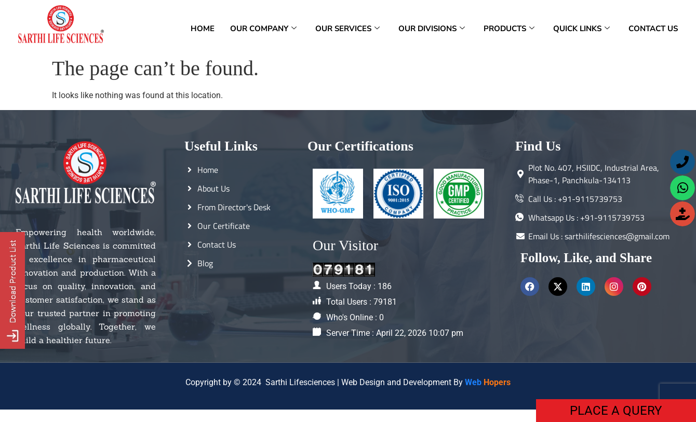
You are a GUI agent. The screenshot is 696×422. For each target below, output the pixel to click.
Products (509, 28)
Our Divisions (431, 28)
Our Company (263, 28)
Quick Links (581, 28)
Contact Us (653, 28)
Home (203, 28)
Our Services (347, 28)
